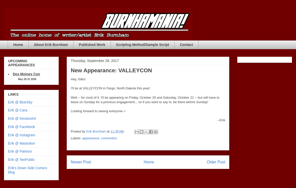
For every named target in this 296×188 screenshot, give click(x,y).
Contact (186, 45)
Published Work (92, 45)
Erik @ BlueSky (20, 102)
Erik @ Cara (17, 110)
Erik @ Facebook (21, 127)
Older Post (216, 162)
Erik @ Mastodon (21, 143)
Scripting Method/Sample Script (142, 45)
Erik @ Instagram (21, 135)
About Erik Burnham (51, 45)
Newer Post (81, 162)
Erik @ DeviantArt (22, 118)
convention (109, 138)
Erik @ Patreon (20, 151)
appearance (91, 138)
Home (18, 45)
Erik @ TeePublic (21, 160)
